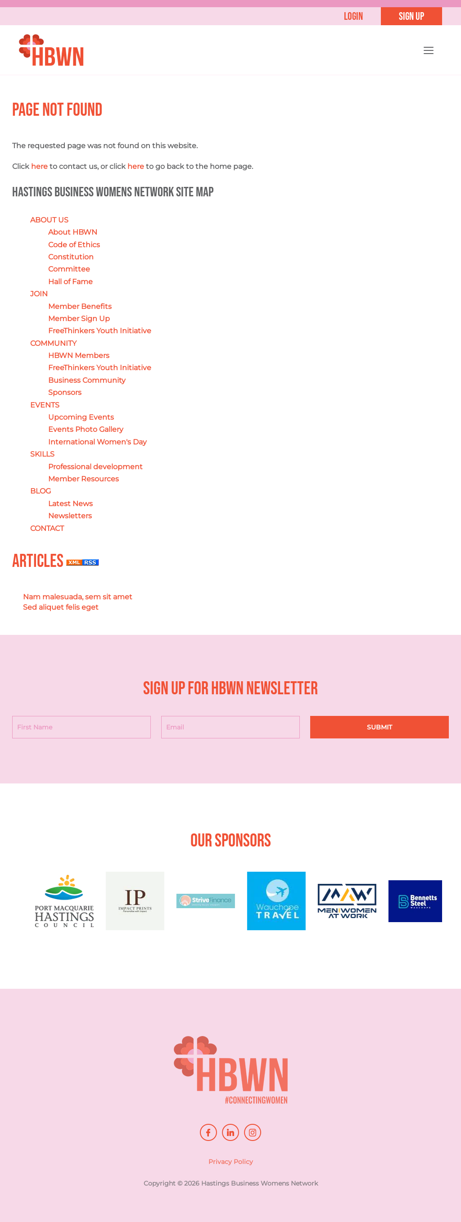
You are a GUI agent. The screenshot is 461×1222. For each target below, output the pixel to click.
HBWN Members (78, 356)
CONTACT (47, 528)
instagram (252, 1132)
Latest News (70, 503)
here (39, 167)
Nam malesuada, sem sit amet (77, 597)
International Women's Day (97, 442)
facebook (208, 1132)
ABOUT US (49, 220)
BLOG (40, 491)
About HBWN (72, 232)
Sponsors (64, 393)
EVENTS (44, 405)
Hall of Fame (70, 281)
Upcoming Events (81, 417)
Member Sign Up (79, 318)
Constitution (71, 257)
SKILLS (42, 454)
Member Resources (83, 479)
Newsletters (70, 516)
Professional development (95, 466)
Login (353, 16)
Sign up (411, 16)
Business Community (87, 380)
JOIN (39, 294)
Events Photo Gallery (85, 429)
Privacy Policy (230, 1164)
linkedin (230, 1132)
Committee (69, 269)
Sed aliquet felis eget (61, 607)
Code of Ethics (74, 244)
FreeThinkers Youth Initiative (99, 331)
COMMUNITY (53, 343)
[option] (78, 905)
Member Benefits (80, 306)
